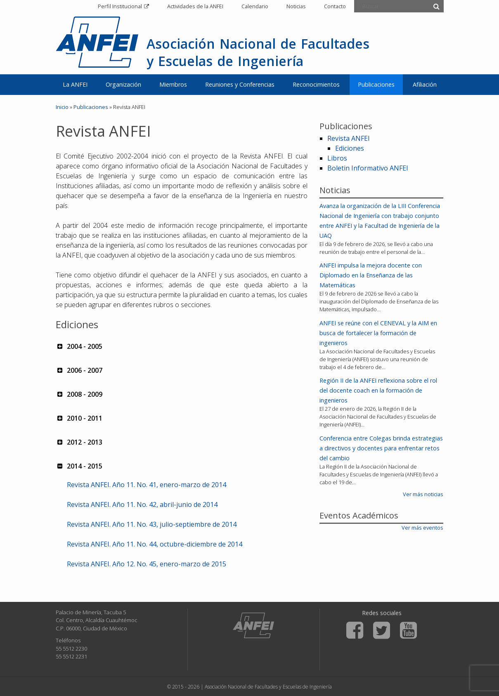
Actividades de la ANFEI (195, 6)
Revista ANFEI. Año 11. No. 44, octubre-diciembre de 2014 (154, 544)
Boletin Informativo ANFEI (367, 168)
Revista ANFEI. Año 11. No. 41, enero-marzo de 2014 (146, 484)
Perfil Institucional (120, 6)
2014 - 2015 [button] (79, 466)
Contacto (335, 6)
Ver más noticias (423, 494)
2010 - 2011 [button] (79, 418)
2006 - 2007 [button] (79, 370)
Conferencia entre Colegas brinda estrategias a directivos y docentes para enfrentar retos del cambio (381, 448)
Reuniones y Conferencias (239, 84)
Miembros (173, 84)
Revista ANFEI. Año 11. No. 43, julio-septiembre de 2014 (151, 524)
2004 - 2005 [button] (79, 346)
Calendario (254, 6)
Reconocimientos (316, 84)
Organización (123, 84)
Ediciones (349, 148)
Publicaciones (376, 84)
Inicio (62, 107)
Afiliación (425, 84)
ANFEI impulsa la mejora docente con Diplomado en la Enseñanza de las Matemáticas (370, 275)
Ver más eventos (422, 527)
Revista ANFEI (348, 138)
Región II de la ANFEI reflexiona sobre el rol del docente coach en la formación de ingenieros (378, 390)
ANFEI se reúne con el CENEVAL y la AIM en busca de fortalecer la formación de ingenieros (378, 333)
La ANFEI (75, 84)
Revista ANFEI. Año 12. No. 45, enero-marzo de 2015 (146, 563)
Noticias (296, 6)
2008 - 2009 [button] (79, 394)
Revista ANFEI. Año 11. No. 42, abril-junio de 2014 (142, 504)
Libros (337, 158)
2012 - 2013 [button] (79, 442)
